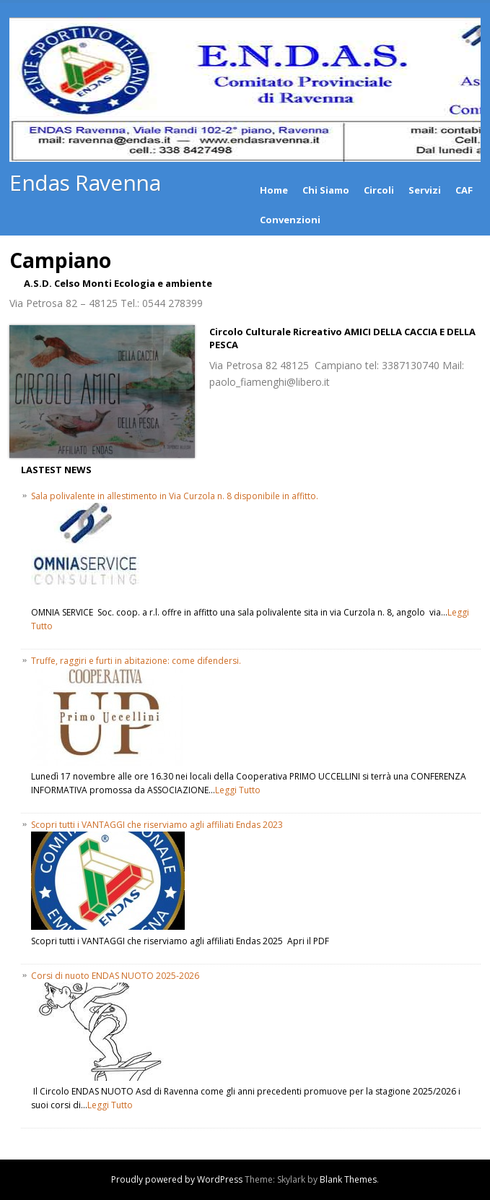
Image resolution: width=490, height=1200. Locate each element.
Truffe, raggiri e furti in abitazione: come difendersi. (136, 661)
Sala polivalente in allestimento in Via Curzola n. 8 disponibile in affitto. (174, 496)
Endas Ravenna (84, 182)
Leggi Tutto (238, 790)
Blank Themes (348, 1179)
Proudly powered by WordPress (176, 1179)
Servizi (424, 190)
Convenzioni (290, 219)
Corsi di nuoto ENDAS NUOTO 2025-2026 (115, 976)
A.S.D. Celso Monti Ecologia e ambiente (118, 283)
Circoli (379, 190)
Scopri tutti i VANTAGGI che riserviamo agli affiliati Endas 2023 (157, 825)
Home (274, 190)
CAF (464, 190)
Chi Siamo (325, 190)
